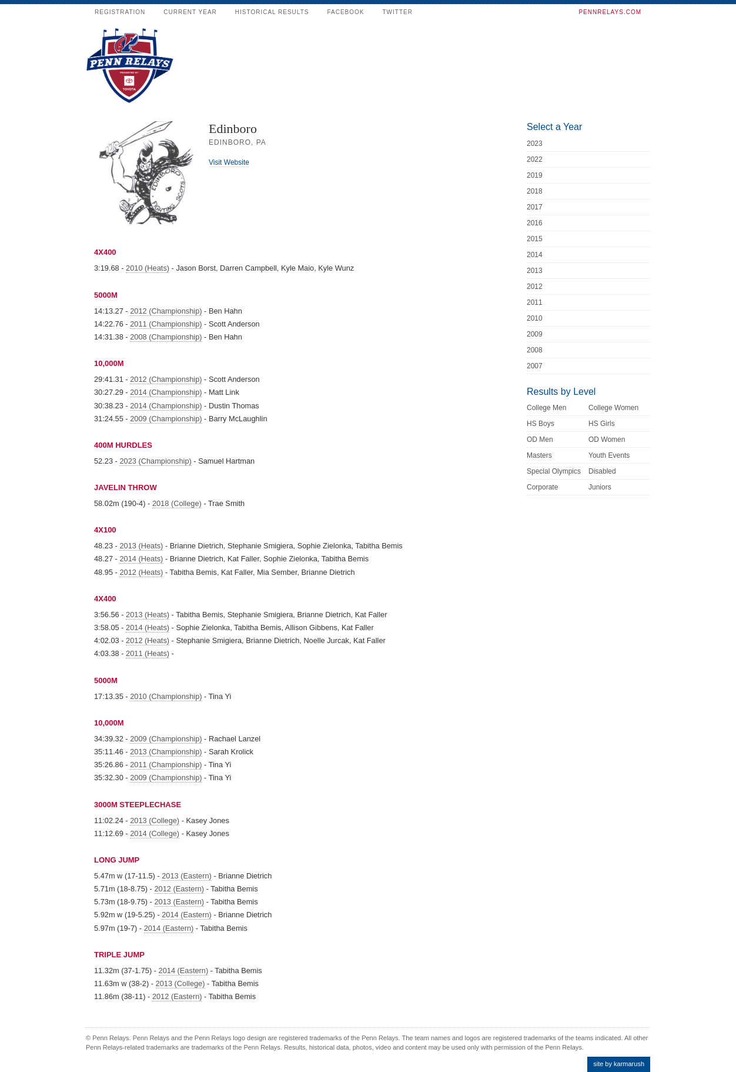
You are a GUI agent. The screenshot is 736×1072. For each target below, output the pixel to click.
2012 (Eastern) (179, 888)
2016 (535, 223)
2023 (535, 143)
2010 (535, 318)
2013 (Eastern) (187, 875)
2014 (535, 255)
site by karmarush (618, 1063)
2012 (535, 286)
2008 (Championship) (166, 336)
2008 (535, 350)
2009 (535, 334)
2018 (535, 191)
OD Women (606, 439)
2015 (535, 239)
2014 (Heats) (141, 558)
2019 (535, 175)
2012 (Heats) (141, 572)
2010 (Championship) (166, 696)
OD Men (540, 439)
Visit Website (229, 162)
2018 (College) (177, 503)
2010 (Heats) (147, 268)
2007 (535, 366)
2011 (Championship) (166, 323)
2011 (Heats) (147, 653)
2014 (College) (154, 833)
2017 (535, 207)
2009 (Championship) (166, 418)
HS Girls (601, 424)
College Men (546, 408)
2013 (535, 271)
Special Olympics (554, 471)
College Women (613, 408)
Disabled (602, 471)
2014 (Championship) (166, 392)
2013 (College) (154, 820)
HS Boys (540, 424)
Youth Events (609, 455)
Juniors (599, 487)
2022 (535, 159)
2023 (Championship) (155, 461)
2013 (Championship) (166, 751)
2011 (535, 302)
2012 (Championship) (166, 311)
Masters (539, 455)
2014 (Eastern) (187, 914)
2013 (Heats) (141, 545)
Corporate (542, 487)
